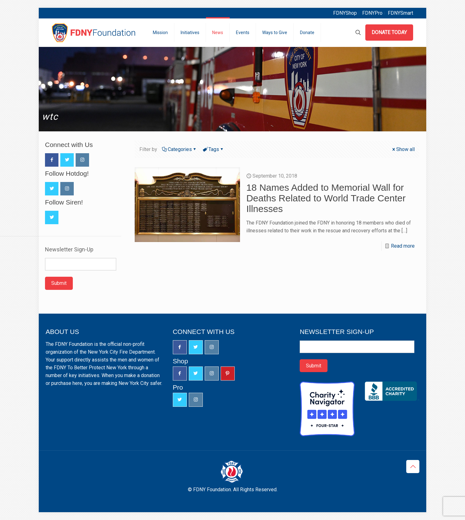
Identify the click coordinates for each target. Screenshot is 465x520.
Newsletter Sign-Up (69, 249)
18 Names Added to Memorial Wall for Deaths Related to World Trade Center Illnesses (326, 198)
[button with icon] (51, 160)
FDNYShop (345, 13)
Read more (403, 246)
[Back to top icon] (412, 466)
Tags (213, 149)
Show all (403, 149)
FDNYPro (372, 13)
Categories (179, 149)
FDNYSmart (400, 13)
